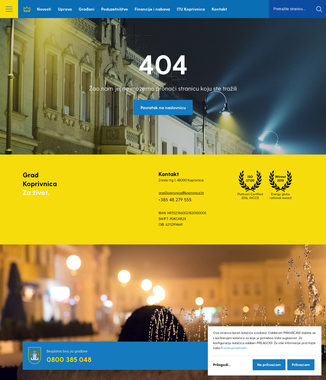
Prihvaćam (301, 364)
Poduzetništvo (114, 9)
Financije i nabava (152, 9)
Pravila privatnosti (233, 348)
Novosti (44, 9)
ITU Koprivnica (191, 9)
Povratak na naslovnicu (163, 107)
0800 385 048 (69, 359)
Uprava (65, 9)
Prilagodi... (222, 364)
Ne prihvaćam (269, 364)
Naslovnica (27, 9)
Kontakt (219, 9)
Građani (86, 9)
